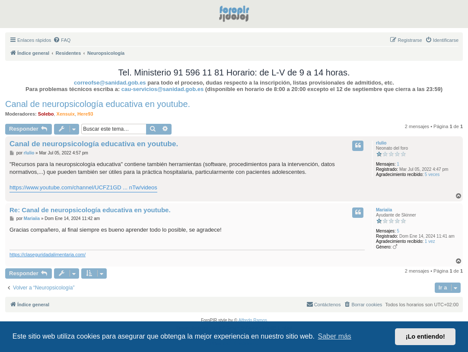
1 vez (430, 241)
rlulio (381, 143)
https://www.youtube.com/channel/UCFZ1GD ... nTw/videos (83, 187)
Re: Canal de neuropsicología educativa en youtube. (90, 210)
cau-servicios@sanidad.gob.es (162, 89)
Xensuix (66, 113)
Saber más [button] (334, 336)
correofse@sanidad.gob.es (110, 82)
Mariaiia (384, 209)
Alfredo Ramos (253, 320)
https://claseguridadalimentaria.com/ (48, 254)
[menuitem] (61, 40)
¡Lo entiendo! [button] (425, 336)
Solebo (46, 113)
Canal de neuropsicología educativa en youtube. (97, 104)
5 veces (432, 174)
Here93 (85, 113)
